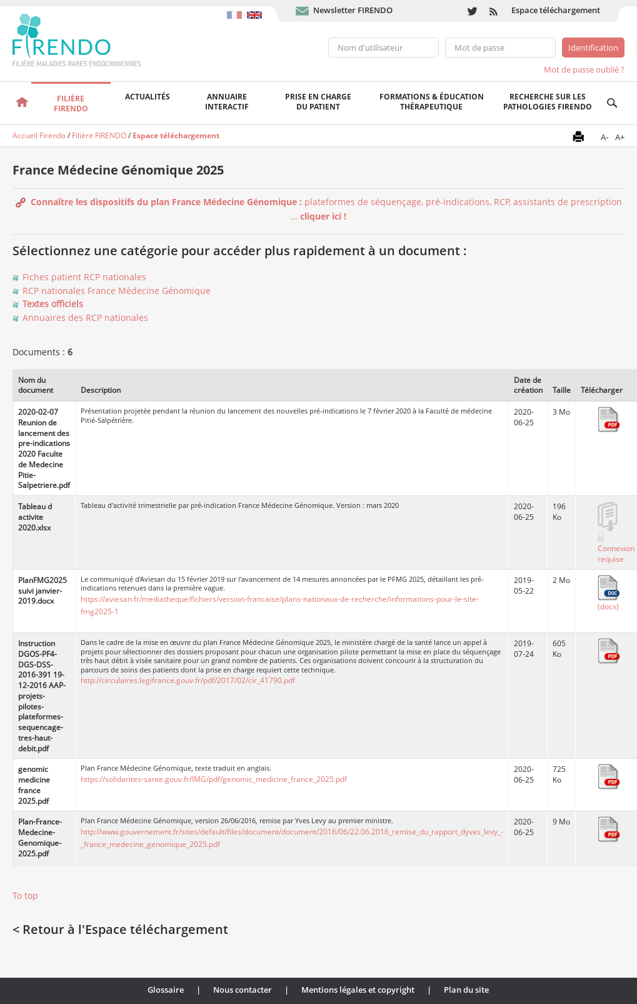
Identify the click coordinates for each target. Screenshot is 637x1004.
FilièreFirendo (71, 103)
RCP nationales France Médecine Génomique (117, 291)
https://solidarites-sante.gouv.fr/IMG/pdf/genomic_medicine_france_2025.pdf (214, 779)
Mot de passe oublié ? (584, 69)
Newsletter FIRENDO (353, 10)
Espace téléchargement (555, 10)
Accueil (22, 103)
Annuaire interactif (227, 101)
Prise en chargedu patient (318, 101)
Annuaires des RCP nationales (85, 317)
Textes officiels (53, 304)
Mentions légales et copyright (357, 989)
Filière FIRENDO (99, 135)
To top (25, 895)
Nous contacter (242, 989)
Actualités (147, 96)
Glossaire (166, 989)
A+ (619, 137)
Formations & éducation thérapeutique (431, 101)
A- (604, 137)
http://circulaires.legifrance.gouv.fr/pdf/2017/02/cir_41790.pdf (188, 680)
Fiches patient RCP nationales (84, 277)
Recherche (611, 103)
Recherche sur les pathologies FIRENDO (547, 101)
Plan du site (466, 989)
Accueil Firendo (39, 135)
